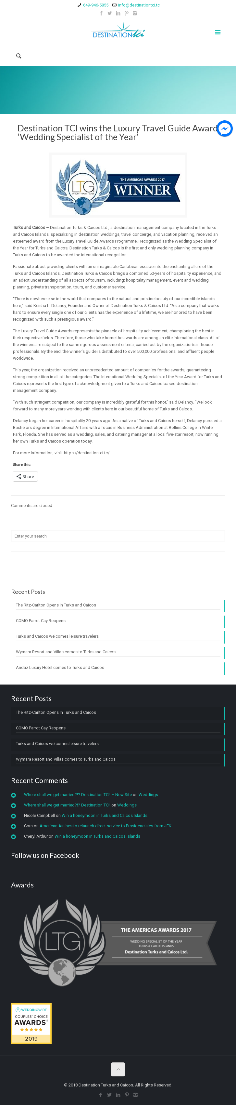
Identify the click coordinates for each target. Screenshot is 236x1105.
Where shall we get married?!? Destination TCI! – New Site (78, 794)
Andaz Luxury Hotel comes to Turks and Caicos (60, 667)
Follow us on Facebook (45, 855)
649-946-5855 (95, 5)
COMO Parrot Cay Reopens (41, 620)
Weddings (148, 794)
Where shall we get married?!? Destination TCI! (67, 805)
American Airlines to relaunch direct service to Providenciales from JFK (105, 825)
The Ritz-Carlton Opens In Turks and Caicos (56, 605)
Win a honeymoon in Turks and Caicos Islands (104, 815)
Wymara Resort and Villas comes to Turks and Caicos (66, 651)
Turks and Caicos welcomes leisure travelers (57, 636)
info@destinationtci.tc (139, 5)
